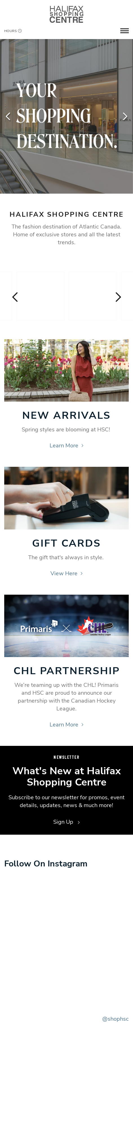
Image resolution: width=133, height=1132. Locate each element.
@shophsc (115, 1019)
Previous (8, 116)
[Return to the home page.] (66, 14)
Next (124, 116)
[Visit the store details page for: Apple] (93, 296)
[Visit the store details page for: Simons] (40, 296)
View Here (66, 573)
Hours (13, 31)
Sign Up (66, 822)
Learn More (66, 445)
